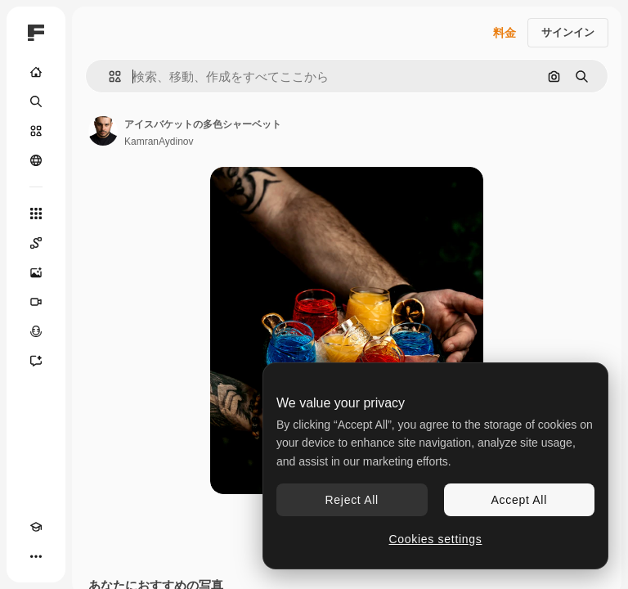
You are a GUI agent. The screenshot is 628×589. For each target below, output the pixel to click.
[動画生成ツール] (36, 302)
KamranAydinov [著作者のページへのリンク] (159, 141)
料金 (504, 32)
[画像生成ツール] (36, 272)
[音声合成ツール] (36, 331)
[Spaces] (36, 243)
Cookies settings (435, 539)
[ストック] (36, 131)
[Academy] (36, 527)
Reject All (352, 499)
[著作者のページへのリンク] (103, 131)
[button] (108, 76)
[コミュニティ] (36, 160)
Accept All (519, 499)
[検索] (36, 101)
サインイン (567, 32)
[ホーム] (36, 72)
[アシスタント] (36, 361)
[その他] (36, 556)
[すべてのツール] (36, 213)
